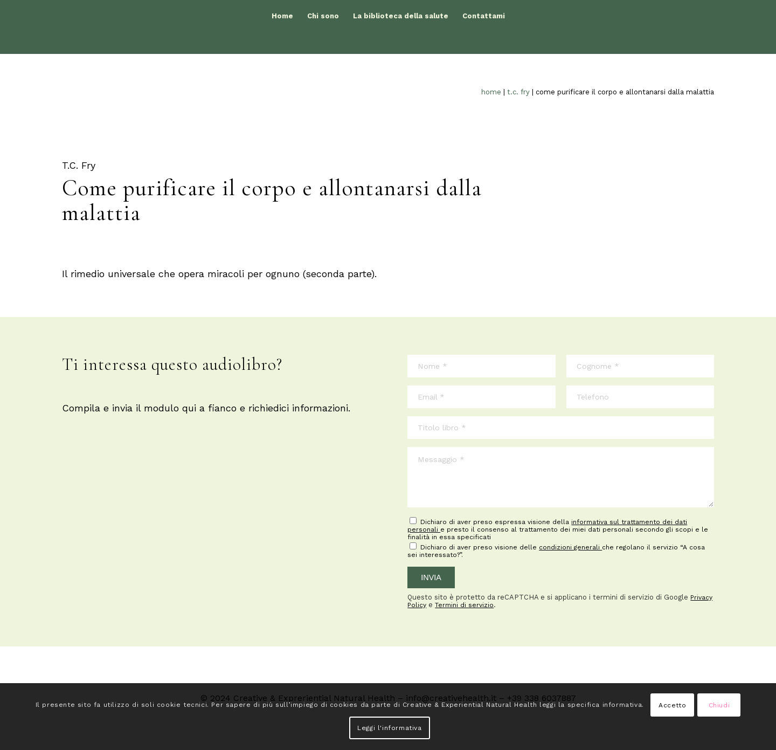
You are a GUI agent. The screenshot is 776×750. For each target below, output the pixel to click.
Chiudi (719, 705)
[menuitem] (282, 16)
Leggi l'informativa (389, 728)
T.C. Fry (518, 92)
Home (491, 92)
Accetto (672, 705)
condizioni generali (570, 547)
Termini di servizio (464, 605)
